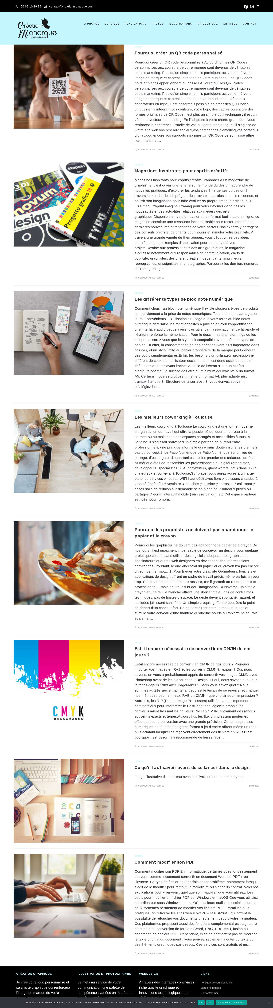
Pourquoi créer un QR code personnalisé (178, 52)
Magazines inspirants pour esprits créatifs (182, 170)
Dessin (139, 293)
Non (210, 1002)
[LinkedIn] (257, 7)
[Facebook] (246, 7)
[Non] (268, 1002)
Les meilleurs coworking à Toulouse (173, 417)
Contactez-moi (212, 993)
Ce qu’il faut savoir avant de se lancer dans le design (192, 767)
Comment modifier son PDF (165, 862)
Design (139, 47)
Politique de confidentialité (221, 982)
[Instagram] (252, 7)
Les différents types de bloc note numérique (184, 299)
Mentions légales (214, 987)
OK (201, 1002)
